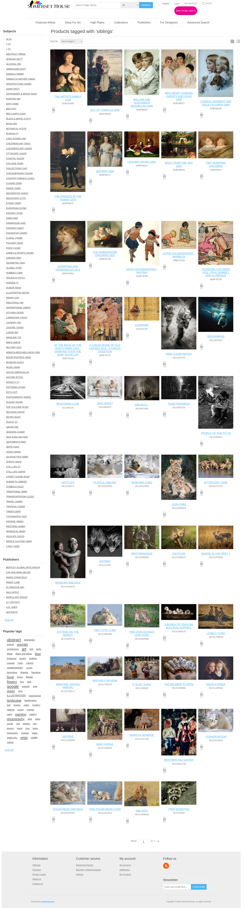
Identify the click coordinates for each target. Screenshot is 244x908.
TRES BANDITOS (179, 809)
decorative (12, 672)
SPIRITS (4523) (13, 462)
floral (10, 677)
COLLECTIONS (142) (16, 168)
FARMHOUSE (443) (16, 223)
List (238, 41)
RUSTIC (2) (11, 422)
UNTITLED (67, 482)
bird (31, 649)
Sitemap (36, 865)
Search (145, 5)
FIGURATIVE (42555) (16, 233)
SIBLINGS (142, 810)
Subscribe (198, 887)
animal (10, 644)
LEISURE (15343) (14, 327)
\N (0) (9, 39)
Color (20, 663)
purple (10, 723)
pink (30, 719)
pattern (33, 714)
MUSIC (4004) (13, 367)
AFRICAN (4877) (14, 59)
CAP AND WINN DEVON (18, 572)
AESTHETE (12, 612)
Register (165, 3)
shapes (26, 723)
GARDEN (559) (13, 258)
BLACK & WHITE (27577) (18, 118)
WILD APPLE (12, 592)
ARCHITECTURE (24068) (18, 84)
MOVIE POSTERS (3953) (18, 357)
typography (12, 733)
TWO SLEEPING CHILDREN (216, 164)
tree (28, 728)
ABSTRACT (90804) (16, 54)
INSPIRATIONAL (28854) (18, 307)
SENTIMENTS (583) (16, 442)
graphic (26, 686)
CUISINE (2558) (14, 183)
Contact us (37, 884)
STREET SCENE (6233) (18, 476)
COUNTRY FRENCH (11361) (20, 178)
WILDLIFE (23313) (15, 536)
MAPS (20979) (13, 342)
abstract (14, 640)
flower (29, 677)
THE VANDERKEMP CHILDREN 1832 (105, 254)
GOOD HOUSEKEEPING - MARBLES (179, 255)
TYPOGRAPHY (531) (16, 516)
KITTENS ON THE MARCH (68, 634)
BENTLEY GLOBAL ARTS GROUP (23, 567)
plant (37, 719)
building (33, 658)
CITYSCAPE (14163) (16, 153)
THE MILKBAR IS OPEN (178, 684)
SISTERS (104, 561)
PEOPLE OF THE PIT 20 (215, 433)
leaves (17, 705)
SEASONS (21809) (15, 432)
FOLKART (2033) (14, 243)
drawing (24, 672)
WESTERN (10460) (15, 526)
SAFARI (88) (12, 427)
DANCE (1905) (13, 188)
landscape (14, 700)
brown (22, 658)
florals (20, 677)
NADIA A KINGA (215, 684)
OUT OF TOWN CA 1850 (105, 110)
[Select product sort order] (71, 41)
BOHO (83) (11, 123)
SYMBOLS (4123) (14, 486)
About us (36, 879)
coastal (10, 663)
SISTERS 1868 (105, 171)
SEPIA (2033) (12, 447)
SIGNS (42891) (13, 452)
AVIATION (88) (13, 99)
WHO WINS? (105, 403)
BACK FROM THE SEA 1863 (179, 164)
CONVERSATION (215, 736)
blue (38, 654)
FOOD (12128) (13, 248)
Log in (176, 3)
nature (10, 709)
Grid (232, 41)
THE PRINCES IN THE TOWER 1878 (67, 198)
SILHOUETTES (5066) (17, 457)
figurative (35, 672)
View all (9, 620)
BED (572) (11, 109)
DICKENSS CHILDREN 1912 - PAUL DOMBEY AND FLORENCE (216, 272)
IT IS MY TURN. (141, 684)
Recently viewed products (88, 870)
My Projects (125, 874)
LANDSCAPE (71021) (16, 317)
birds (38, 649)
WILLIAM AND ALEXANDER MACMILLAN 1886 (142, 103)
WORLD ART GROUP (17, 597)
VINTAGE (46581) (15, 521)
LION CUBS (179, 504)
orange (30, 709)
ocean (20, 710)
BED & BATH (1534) (16, 113)
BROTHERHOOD (141, 553)
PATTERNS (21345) (16, 387)
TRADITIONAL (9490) (16, 491)
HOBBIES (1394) (14, 273)
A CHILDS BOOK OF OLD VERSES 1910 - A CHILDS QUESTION (105, 348)
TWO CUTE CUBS (105, 630)
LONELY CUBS (216, 633)
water (35, 733)
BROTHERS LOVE (68, 403)
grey (20, 691)
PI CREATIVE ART (15, 587)
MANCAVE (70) (13, 337)
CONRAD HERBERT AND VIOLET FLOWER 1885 (215, 103)
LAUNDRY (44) (13, 322)
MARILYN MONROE (142, 735)
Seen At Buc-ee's (186, 10)
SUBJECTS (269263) (16, 481)
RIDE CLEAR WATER (179, 354)
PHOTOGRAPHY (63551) (18, 397)
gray (35, 686)
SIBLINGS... (142, 404)
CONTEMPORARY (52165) (19, 173)
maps (26, 705)
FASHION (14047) (15, 228)
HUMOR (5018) (13, 288)
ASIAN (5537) (12, 89)
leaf (8, 705)
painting (20, 714)
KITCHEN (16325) (15, 312)
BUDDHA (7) (12, 133)
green (11, 691)
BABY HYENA (104, 744)
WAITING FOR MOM (104, 680)
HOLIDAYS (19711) (15, 278)
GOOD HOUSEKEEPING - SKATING (142, 271)
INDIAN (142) (12, 297)
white (24, 737)
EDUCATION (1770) (16, 198)
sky (35, 723)
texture (10, 728)
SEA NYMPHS (215, 336)
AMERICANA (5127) (16, 69)
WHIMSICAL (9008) (15, 531)
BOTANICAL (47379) (16, 128)
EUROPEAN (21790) (16, 208)
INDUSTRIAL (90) (14, 302)
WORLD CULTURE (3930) (19, 541)
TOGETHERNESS (179, 403)
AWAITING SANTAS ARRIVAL (68, 686)
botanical (11, 658)
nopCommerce (47, 902)
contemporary (15, 667)
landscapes (30, 700)
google (13, 686)
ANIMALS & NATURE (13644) (20, 79)
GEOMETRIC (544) (15, 263)
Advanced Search (84, 865)
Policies (79, 874)
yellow (10, 742)
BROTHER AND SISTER (179, 760)
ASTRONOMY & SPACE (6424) (21, 94)
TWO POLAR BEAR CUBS (105, 809)
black (9, 653)
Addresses (125, 870)
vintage (25, 733)
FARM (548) (12, 218)
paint (9, 714)
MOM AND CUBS (141, 482)
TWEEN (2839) (13, 511)
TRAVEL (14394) (14, 501)
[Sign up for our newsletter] (177, 887)
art (24, 649)
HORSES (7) (12, 283)
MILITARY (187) (14, 347)
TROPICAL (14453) (15, 506)
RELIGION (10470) (15, 412)
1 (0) (8, 49)
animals (22, 644)
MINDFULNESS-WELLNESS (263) (23, 352)
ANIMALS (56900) (15, 74)
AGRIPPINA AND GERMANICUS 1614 (68, 268)
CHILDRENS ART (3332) (18, 143)
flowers (12, 681)
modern (36, 705)
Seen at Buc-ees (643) (17, 437)
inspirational (35, 696)
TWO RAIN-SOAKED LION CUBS (142, 634)
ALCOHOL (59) (13, 64)
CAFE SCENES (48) (16, 138)
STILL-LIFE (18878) (15, 471)
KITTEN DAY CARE (216, 482)
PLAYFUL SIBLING (105, 482)
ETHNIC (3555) (13, 203)
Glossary (36, 870)
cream (29, 668)
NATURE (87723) (14, 377)
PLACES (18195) (14, 402)
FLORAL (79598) (14, 238)
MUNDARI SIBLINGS (67, 582)
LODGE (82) (12, 332)
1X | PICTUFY (13, 602)
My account (125, 865)
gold (29, 682)
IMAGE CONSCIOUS (16, 577)
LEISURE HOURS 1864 (142, 162)
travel (19, 728)
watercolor (12, 737)
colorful (29, 663)
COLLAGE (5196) (14, 163)
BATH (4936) (12, 104)
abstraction (29, 640)
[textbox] (97, 5)
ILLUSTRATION (16, 695)
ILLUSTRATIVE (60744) (17, 292)
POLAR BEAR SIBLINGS (68, 809)
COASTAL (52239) (15, 158)
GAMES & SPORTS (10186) (20, 253)
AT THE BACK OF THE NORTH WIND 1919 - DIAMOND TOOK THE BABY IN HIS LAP (68, 350)
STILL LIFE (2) (13, 466)
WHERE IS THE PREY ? (215, 553)
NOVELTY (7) (12, 382)
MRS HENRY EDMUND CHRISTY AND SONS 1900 (179, 96)
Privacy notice (39, 874)
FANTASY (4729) (14, 213)
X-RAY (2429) (12, 546)
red (18, 723)
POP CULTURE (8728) (17, 407)
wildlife (34, 737)
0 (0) (8, 44)
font (22, 682)
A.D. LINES (11, 607)
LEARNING (142, 325)
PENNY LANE (13, 582)
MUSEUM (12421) (15, 362)
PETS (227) (11, 392)
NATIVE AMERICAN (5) (17, 372)
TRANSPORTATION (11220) (20, 496)
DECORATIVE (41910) (17, 193)
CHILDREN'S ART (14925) (19, 148)
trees (35, 728)
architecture (13, 649)
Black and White (24, 654)
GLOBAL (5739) (14, 268)
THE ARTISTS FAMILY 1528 (67, 98)
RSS (166, 866)
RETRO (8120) (13, 417)
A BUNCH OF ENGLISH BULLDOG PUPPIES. (178, 626)
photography (15, 719)
